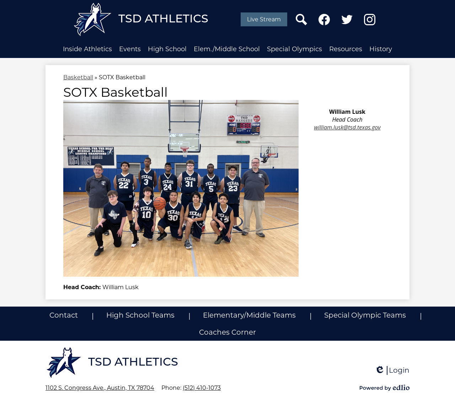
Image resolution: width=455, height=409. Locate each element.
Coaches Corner (227, 332)
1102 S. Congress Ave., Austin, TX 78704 (100, 387)
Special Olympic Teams (365, 315)
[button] (87, 49)
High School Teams (140, 315)
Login (392, 370)
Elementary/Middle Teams (249, 315)
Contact (63, 315)
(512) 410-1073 (202, 387)
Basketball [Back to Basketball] (78, 77)
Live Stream (264, 19)
